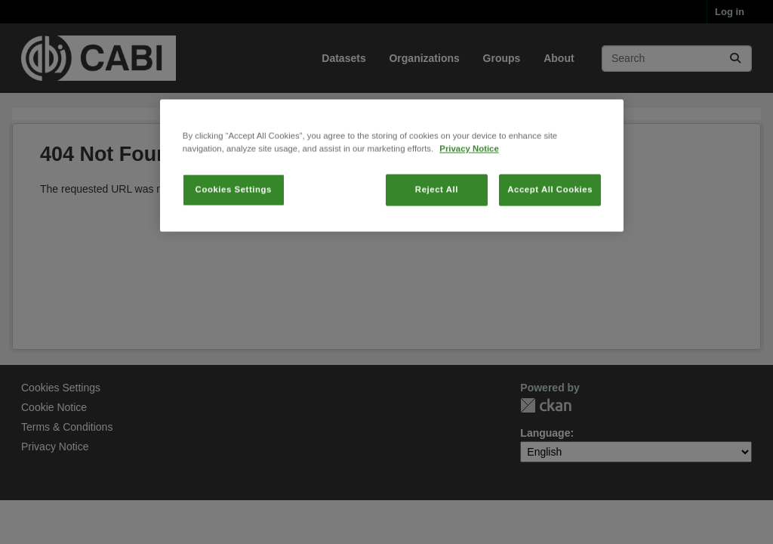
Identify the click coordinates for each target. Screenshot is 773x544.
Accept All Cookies (550, 213)
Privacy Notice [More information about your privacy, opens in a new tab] (468, 172)
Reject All (436, 213)
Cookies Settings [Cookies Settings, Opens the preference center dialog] (234, 213)
